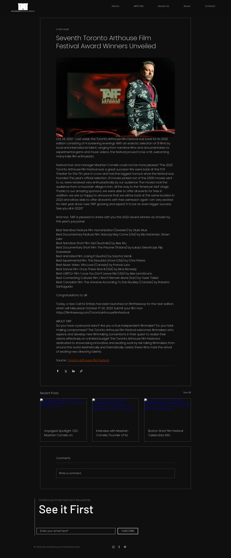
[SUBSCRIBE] (128, 531)
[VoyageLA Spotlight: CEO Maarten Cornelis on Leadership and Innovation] (63, 412)
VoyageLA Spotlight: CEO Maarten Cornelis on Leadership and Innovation (62, 433)
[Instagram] (113, 547)
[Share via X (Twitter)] (65, 371)
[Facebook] (119, 547)
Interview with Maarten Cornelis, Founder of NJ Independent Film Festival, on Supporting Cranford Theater (114, 433)
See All (187, 392)
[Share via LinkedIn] (73, 371)
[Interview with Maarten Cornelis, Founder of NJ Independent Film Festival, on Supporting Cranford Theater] (115, 412)
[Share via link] (81, 371)
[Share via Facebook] (57, 371)
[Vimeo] (125, 547)
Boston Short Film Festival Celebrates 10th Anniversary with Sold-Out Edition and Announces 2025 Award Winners (166, 433)
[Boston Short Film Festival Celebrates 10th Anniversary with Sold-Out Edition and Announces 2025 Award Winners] (167, 412)
